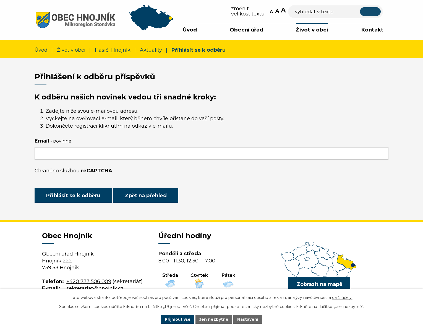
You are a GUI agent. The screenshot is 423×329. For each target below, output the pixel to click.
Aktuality (151, 50)
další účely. (342, 297)
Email (53, 141)
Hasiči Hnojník (112, 50)
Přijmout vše (178, 319)
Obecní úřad (246, 30)
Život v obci (312, 30)
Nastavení (247, 319)
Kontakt (372, 30)
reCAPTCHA (96, 171)
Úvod (190, 30)
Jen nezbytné (214, 319)
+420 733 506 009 (88, 281)
